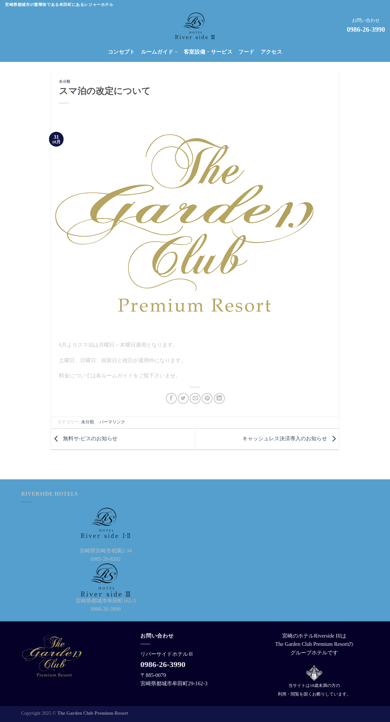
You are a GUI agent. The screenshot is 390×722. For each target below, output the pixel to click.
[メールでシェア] (195, 398)
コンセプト (121, 52)
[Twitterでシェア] (183, 398)
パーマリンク (112, 422)
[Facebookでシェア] (171, 398)
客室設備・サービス (208, 52)
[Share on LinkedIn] (219, 398)
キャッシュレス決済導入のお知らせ (290, 438)
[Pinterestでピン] (207, 398)
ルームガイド (159, 52)
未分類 (65, 81)
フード (246, 52)
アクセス (271, 52)
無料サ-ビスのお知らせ (84, 438)
